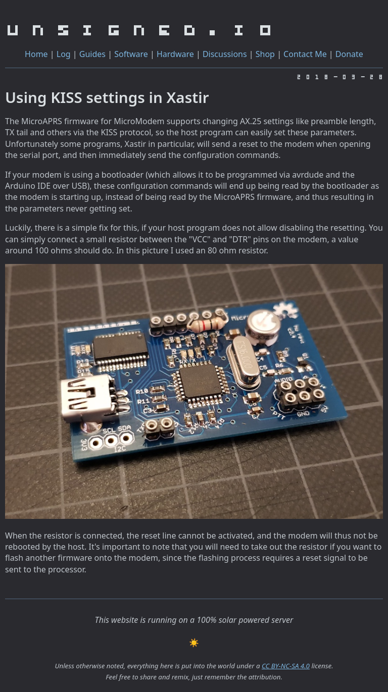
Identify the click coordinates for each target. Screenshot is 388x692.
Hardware (175, 54)
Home (36, 54)
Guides (92, 54)
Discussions (225, 54)
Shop (265, 54)
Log (64, 54)
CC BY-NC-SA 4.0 (286, 665)
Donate (349, 54)
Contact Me (305, 54)
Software (131, 54)
